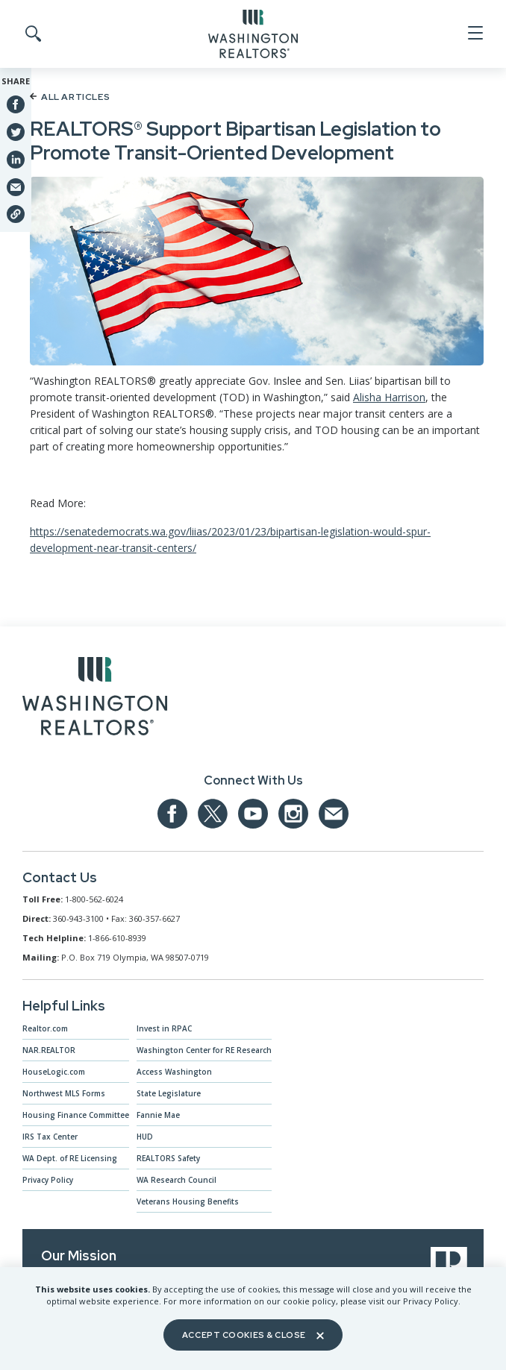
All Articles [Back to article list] (70, 97)
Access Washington (174, 1071)
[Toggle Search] (32, 34)
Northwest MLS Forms (63, 1093)
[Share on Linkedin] (16, 159)
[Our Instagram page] (293, 814)
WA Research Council (176, 1180)
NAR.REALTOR (48, 1050)
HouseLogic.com (53, 1071)
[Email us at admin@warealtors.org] (334, 814)
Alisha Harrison (389, 397)
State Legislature (169, 1093)
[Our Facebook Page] (172, 814)
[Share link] (16, 214)
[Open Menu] (474, 33)
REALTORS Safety (168, 1158)
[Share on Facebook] (16, 104)
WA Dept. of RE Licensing (69, 1158)
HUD (145, 1136)
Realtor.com (45, 1028)
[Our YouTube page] (253, 814)
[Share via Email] (16, 186)
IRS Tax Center (50, 1136)
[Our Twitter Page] (213, 814)
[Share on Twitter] (16, 131)
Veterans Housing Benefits (188, 1201)
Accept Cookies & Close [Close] (253, 1335)
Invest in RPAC (164, 1028)
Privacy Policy (47, 1180)
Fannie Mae (158, 1115)
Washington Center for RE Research (204, 1050)
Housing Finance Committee (75, 1115)
